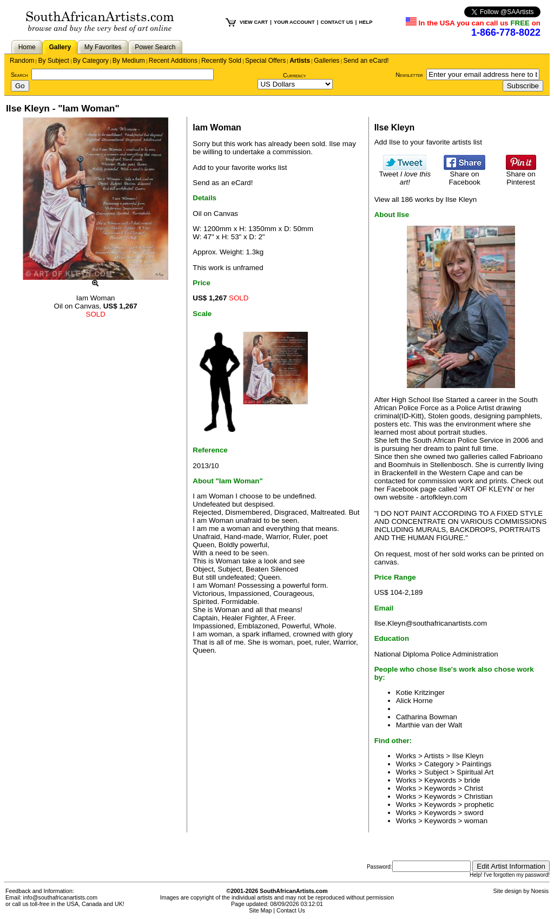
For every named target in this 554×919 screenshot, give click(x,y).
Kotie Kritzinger (420, 692)
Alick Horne (414, 701)
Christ (473, 788)
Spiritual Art (475, 772)
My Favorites (103, 47)
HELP (365, 22)
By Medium (129, 60)
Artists (299, 60)
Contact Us (290, 910)
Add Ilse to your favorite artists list (428, 142)
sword (474, 813)
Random (22, 60)
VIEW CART (254, 22)
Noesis (540, 891)
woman (475, 821)
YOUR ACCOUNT (294, 22)
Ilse (334, 144)
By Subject (53, 60)
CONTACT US (336, 22)
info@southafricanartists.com (60, 897)
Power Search (155, 47)
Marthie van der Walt (429, 725)
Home (27, 47)
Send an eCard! (366, 60)
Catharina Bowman (426, 717)
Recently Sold (221, 60)
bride (472, 780)
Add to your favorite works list (240, 167)
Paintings (477, 764)
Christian (478, 796)
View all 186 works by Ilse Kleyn (425, 199)
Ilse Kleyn (468, 756)
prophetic (479, 804)
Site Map (260, 910)
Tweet (405, 174)
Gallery (60, 47)
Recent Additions (173, 60)
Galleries (326, 60)
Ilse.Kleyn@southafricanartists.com (430, 623)
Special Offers (265, 60)
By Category (91, 60)
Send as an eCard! (223, 183)
